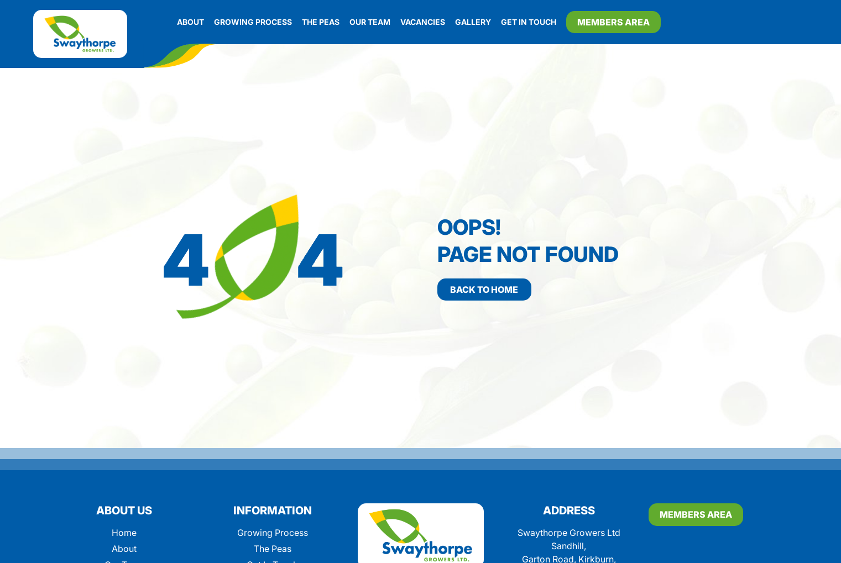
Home (124, 532)
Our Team (369, 22)
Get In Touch (528, 22)
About (190, 22)
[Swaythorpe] (80, 34)
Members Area (613, 22)
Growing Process (253, 22)
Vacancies (422, 22)
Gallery (473, 22)
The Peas (320, 22)
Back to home (484, 289)
